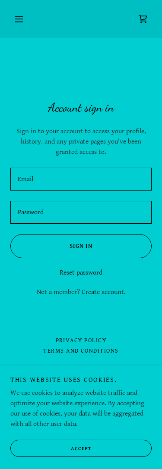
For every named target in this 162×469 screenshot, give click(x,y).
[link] (143, 19)
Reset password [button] (81, 273)
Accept (50, 448)
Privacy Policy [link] (81, 340)
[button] (19, 19)
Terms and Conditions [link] (81, 350)
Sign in (51, 246)
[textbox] (81, 179)
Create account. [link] (104, 292)
